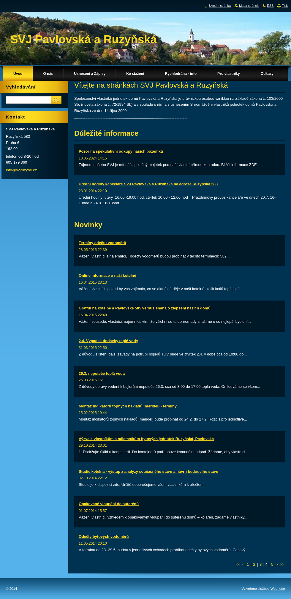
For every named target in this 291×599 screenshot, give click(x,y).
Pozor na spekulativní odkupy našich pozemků (121, 151)
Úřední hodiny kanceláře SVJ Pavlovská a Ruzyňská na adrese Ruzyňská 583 (148, 184)
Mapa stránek (249, 5)
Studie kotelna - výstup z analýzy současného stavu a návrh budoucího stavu (148, 471)
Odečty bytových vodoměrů (104, 536)
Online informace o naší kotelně (107, 275)
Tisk (285, 5)
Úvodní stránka (220, 5)
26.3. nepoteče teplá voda (102, 373)
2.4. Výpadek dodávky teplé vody (108, 341)
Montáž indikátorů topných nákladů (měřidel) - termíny (128, 406)
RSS (270, 5)
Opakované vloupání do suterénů (109, 504)
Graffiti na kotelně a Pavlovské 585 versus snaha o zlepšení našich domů (145, 308)
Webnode (278, 588)
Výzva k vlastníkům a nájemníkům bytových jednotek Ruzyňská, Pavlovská (146, 439)
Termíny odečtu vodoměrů (102, 243)
